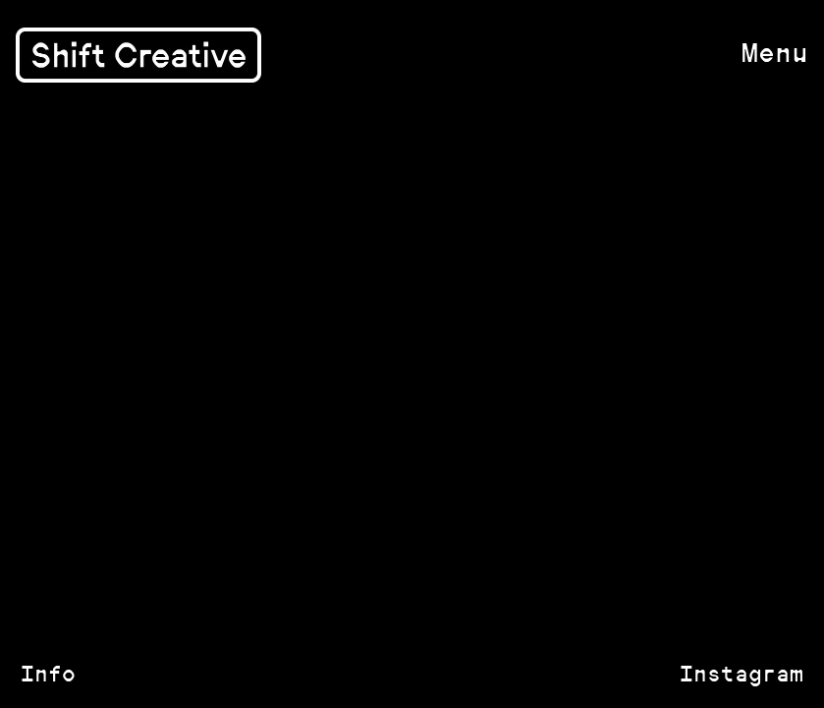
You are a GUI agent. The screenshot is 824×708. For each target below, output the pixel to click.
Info (48, 673)
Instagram (741, 673)
